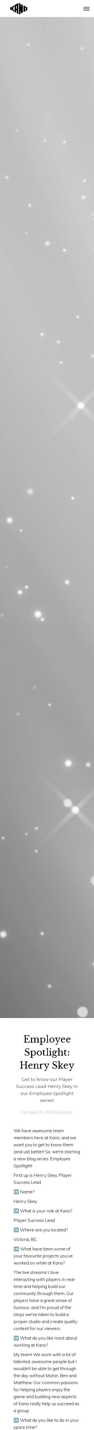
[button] (86, 9)
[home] (15, 8)
